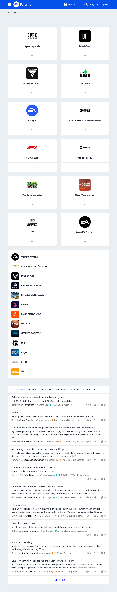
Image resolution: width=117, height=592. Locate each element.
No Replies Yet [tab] (89, 389)
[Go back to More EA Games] (84, 232)
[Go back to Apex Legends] (32, 46)
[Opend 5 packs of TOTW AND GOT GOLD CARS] (58, 471)
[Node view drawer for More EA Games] (85, 241)
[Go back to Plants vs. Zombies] (32, 195)
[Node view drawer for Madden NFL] (85, 167)
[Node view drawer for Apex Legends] (32, 56)
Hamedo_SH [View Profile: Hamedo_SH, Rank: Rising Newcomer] (17, 475)
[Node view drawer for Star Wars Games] (85, 204)
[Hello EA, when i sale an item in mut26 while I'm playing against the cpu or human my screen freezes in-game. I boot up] (58, 510)
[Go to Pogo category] (15, 352)
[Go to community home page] (22, 4)
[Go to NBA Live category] (15, 324)
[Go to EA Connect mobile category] (15, 285)
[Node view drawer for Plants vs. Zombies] (32, 204)
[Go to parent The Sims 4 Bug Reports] (71, 441)
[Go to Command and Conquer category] (15, 266)
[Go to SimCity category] (15, 362)
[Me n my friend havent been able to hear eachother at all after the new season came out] (58, 416)
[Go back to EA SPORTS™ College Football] (85, 120)
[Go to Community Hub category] (15, 257)
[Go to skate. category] (15, 371)
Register (94, 4)
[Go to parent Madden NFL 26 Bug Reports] (68, 515)
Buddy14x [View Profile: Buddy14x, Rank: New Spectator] (16, 553)
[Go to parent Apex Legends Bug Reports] (64, 420)
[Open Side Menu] (9, 4)
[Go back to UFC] (32, 232)
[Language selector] (73, 4)
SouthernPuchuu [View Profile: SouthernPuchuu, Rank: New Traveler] (19, 571)
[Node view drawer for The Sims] (85, 93)
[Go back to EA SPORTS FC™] (32, 83)
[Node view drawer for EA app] (32, 130)
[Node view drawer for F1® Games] (32, 167)
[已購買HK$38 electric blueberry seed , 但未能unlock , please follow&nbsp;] (58, 401)
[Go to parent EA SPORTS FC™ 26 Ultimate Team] (71, 475)
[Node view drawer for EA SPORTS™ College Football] (85, 130)
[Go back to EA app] (32, 120)
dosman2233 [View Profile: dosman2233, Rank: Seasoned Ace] (17, 497)
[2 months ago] (41, 405)
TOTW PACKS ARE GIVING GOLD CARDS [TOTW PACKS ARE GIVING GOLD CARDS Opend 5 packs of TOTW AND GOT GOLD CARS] (33, 467)
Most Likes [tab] (33, 389)
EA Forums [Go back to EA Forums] (13, 12)
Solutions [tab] (75, 389)
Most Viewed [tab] (47, 389)
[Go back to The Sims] (85, 83)
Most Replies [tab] (62, 389)
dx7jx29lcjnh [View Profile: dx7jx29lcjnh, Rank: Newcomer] (17, 405)
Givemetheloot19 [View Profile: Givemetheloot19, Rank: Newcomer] (19, 515)
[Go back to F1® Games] (32, 157)
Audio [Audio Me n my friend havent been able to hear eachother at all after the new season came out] (14, 412)
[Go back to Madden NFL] (85, 157)
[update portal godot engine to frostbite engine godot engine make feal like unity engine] (58, 527)
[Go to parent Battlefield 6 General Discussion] (70, 531)
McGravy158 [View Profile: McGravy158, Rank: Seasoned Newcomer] (17, 441)
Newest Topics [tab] (18, 389)
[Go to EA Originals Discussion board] (15, 295)
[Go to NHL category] (15, 343)
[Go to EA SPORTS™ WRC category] (15, 314)
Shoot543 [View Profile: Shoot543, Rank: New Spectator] (16, 420)
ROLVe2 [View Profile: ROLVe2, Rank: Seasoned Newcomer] (14, 531)
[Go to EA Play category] (15, 304)
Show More (58, 580)
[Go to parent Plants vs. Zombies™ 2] (60, 405)
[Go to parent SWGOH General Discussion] (66, 497)
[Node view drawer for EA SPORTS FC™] (32, 93)
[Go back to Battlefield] (85, 46)
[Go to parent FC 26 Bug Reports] (60, 553)
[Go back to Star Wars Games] (84, 195)
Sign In (104, 4)
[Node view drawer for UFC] (32, 241)
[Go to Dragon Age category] (15, 276)
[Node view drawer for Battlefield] (85, 56)
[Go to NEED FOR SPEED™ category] (15, 333)
